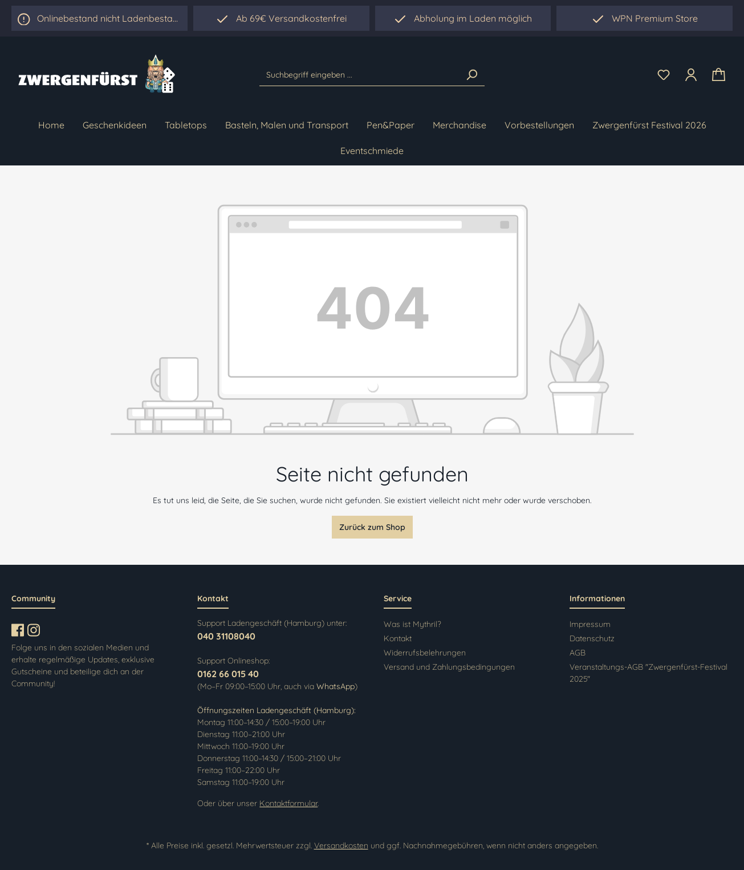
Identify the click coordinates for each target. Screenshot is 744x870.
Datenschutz (592, 638)
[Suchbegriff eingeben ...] (359, 75)
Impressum (590, 624)
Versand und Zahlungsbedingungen (449, 667)
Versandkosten (341, 845)
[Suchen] (471, 75)
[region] (463, 18)
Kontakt (398, 638)
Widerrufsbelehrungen (425, 653)
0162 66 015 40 (228, 673)
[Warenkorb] (719, 75)
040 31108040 (226, 636)
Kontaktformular (288, 803)
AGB (578, 653)
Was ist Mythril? (412, 624)
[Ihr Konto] (691, 74)
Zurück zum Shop (372, 527)
